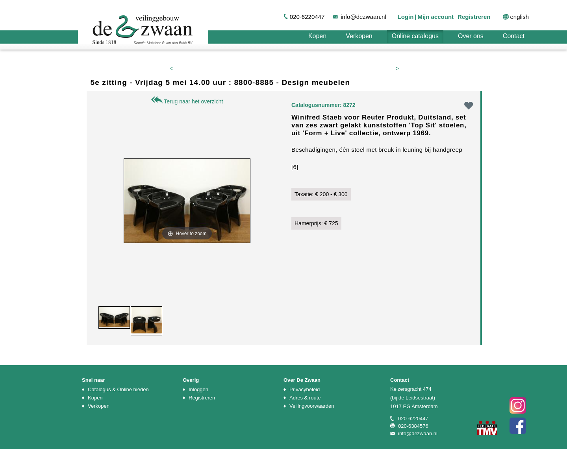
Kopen (317, 36)
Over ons (471, 36)
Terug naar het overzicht (187, 101)
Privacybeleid (304, 389)
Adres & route (305, 398)
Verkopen (359, 36)
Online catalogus (415, 36)
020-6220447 (307, 16)
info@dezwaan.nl (363, 16)
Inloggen (198, 389)
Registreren (474, 16)
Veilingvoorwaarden (311, 406)
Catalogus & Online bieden (118, 389)
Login (406, 16)
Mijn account (435, 16)
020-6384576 (413, 426)
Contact (513, 36)
